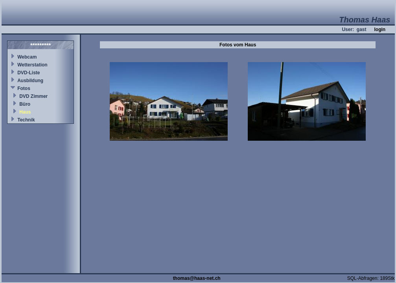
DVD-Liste (28, 72)
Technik (26, 120)
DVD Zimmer (33, 96)
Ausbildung (30, 80)
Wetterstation (32, 65)
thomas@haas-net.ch (197, 278)
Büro (24, 104)
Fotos (23, 88)
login (379, 29)
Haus (25, 112)
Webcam (27, 57)
